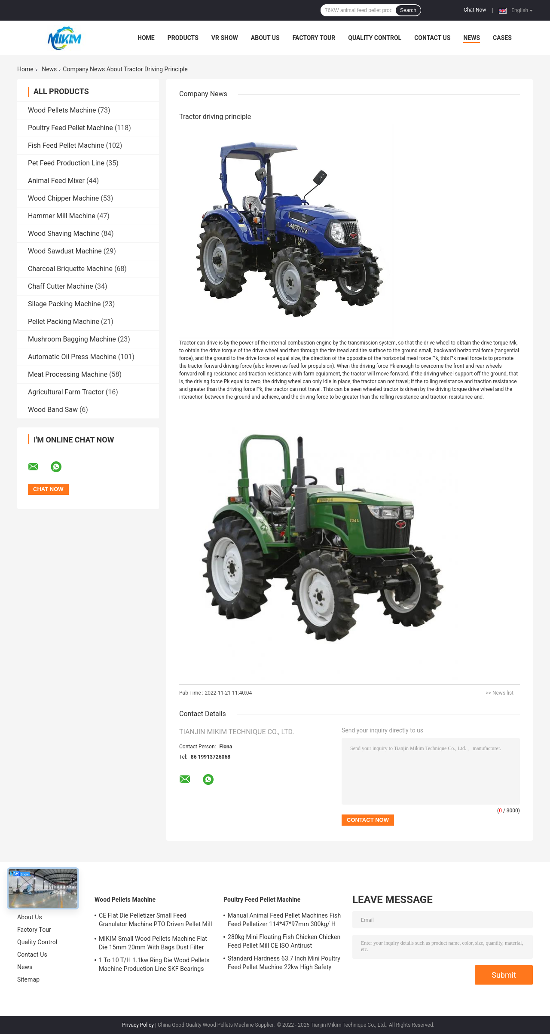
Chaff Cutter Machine (60, 286)
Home (146, 37)
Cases (502, 37)
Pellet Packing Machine (63, 321)
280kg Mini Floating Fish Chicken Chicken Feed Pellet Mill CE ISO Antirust (284, 941)
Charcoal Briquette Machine (70, 269)
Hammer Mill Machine (61, 216)
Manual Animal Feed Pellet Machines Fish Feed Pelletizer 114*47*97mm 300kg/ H (284, 919)
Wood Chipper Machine (63, 198)
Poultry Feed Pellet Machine (70, 128)
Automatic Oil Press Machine (72, 357)
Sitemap (28, 979)
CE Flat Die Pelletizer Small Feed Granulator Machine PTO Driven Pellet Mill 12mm (155, 921)
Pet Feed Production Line (66, 163)
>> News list (499, 693)
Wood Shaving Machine (64, 233)
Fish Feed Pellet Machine (66, 145)
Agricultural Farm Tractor (66, 392)
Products (183, 37)
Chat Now (475, 10)
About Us (265, 37)
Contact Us (432, 37)
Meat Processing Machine (67, 374)
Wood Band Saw (53, 410)
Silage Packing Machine (64, 304)
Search (408, 10)
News (471, 37)
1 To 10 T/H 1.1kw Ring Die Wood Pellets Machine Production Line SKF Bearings (154, 964)
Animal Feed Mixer (56, 181)
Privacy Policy (138, 1025)
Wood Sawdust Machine (65, 251)
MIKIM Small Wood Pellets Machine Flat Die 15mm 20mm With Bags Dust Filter (153, 943)
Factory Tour (314, 37)
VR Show (224, 37)
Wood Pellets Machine (62, 110)
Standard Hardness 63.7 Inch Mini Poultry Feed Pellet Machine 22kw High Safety (284, 962)
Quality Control (374, 37)
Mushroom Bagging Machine (72, 339)
